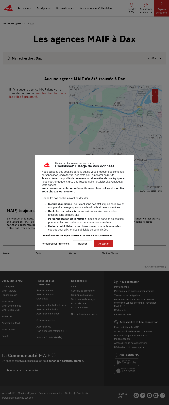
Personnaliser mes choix (55, 243)
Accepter (104, 243)
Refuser (82, 243)
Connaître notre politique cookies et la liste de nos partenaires (77, 235)
